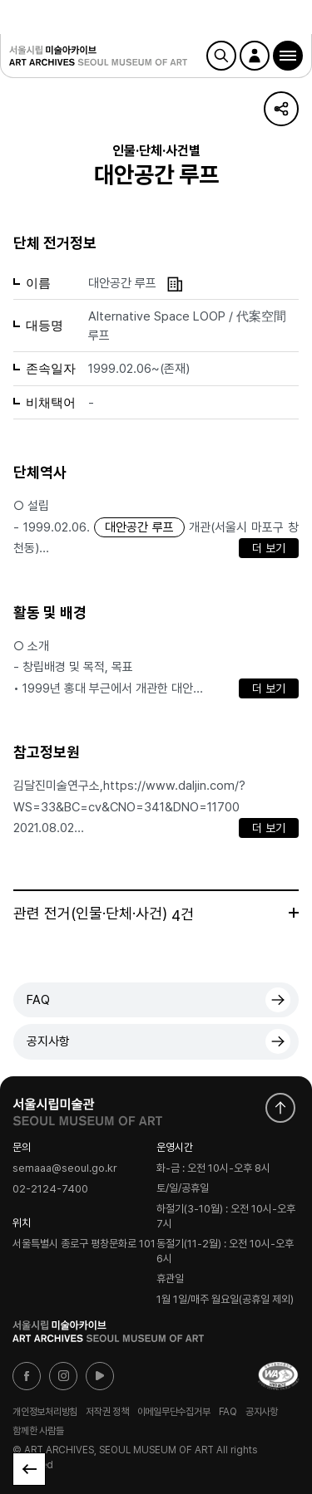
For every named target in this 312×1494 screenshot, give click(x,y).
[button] (288, 56)
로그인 (255, 56)
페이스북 (26, 1376)
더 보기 (268, 548)
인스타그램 (63, 1376)
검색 (221, 56)
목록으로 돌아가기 (29, 1469)
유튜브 (100, 1376)
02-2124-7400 (50, 1189)
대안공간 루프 (139, 527)
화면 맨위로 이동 (280, 1108)
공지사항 (48, 1041)
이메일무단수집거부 (173, 1411)
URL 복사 (281, 108)
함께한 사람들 (37, 1431)
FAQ (38, 999)
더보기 (294, 913)
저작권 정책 (107, 1411)
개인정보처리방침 (44, 1411)
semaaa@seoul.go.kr (64, 1169)
